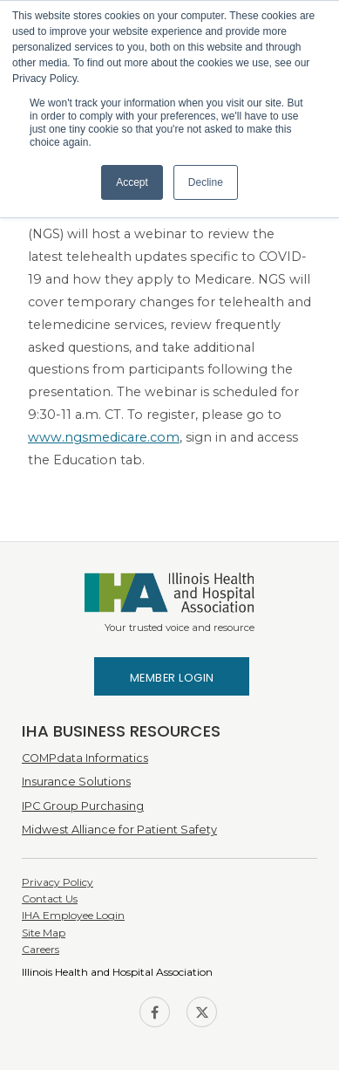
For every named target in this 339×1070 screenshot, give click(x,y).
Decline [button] (205, 182)
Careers (40, 949)
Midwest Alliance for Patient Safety (119, 829)
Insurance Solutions (76, 781)
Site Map (43, 932)
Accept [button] (132, 182)
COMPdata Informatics (85, 758)
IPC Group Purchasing (83, 806)
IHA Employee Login (73, 915)
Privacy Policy (57, 881)
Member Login (172, 677)
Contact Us (50, 898)
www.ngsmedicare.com (104, 437)
